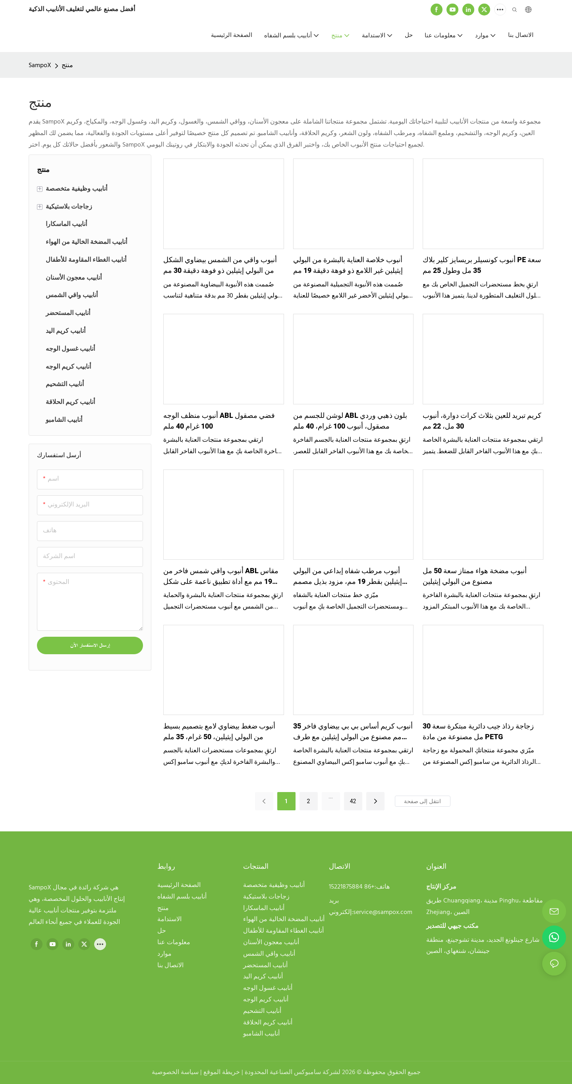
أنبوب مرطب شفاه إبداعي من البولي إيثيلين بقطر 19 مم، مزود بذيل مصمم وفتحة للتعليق (347, 576)
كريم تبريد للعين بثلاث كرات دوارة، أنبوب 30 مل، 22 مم (482, 421)
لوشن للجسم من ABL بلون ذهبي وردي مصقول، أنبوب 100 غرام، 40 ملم (350, 421)
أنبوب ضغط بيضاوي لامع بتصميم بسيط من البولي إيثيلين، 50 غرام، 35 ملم (219, 731)
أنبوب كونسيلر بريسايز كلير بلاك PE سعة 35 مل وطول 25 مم (482, 265)
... (331, 796)
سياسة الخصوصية (176, 1072)
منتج (67, 65)
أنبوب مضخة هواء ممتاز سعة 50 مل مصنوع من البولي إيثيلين (475, 576)
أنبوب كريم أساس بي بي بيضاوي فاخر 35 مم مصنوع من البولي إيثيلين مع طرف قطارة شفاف (353, 731)
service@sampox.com (382, 912)
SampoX (40, 65)
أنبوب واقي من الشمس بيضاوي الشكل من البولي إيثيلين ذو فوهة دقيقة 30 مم (220, 265)
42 (353, 801)
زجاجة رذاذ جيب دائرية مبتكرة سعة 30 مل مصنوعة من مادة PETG (478, 731)
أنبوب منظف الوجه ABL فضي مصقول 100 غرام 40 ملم (219, 421)
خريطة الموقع (222, 1072)
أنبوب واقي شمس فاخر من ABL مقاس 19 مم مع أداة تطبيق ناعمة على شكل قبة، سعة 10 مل (220, 576)
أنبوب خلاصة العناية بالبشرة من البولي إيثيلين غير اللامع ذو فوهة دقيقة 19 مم (348, 265)
